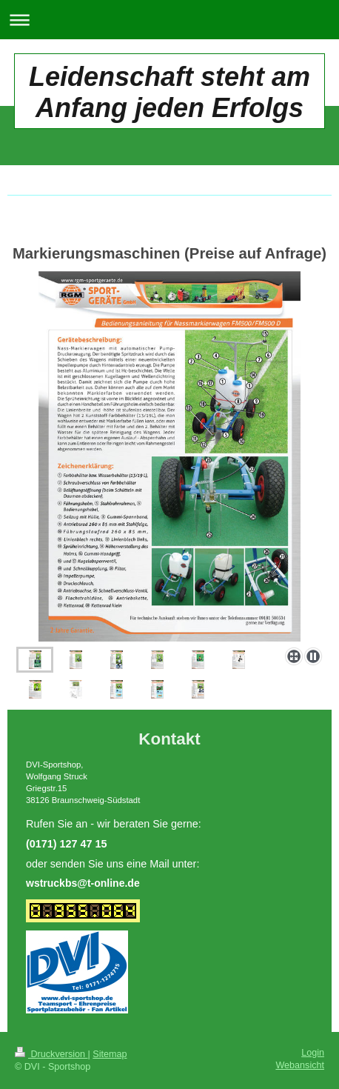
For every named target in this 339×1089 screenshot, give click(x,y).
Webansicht (299, 1065)
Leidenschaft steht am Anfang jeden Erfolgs (169, 92)
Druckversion (51, 1054)
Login (312, 1053)
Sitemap (110, 1054)
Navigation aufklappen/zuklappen (169, 20)
